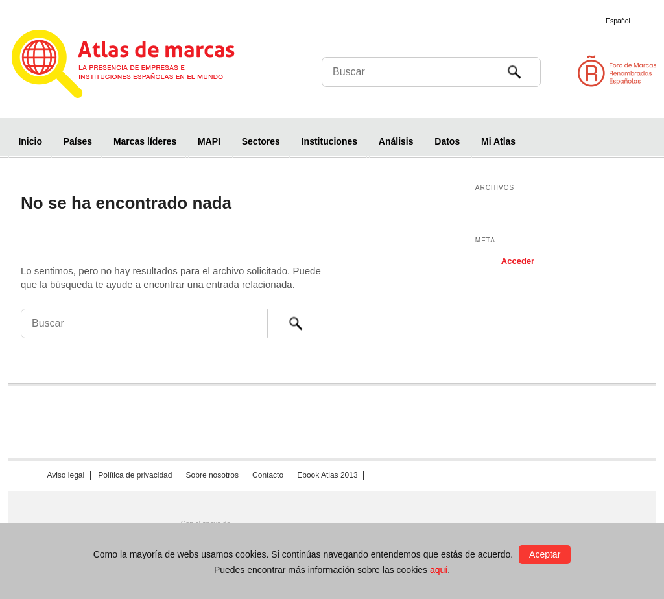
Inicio (30, 141)
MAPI (209, 141)
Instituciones (329, 141)
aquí (438, 570)
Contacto (267, 475)
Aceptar (544, 554)
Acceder (517, 261)
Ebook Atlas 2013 (327, 475)
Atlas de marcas (139, 66)
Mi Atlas (498, 141)
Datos (447, 141)
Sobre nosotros (212, 475)
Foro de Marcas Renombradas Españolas (609, 71)
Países (78, 141)
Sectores (261, 141)
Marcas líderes (144, 141)
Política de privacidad (135, 475)
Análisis (396, 141)
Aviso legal (65, 475)
